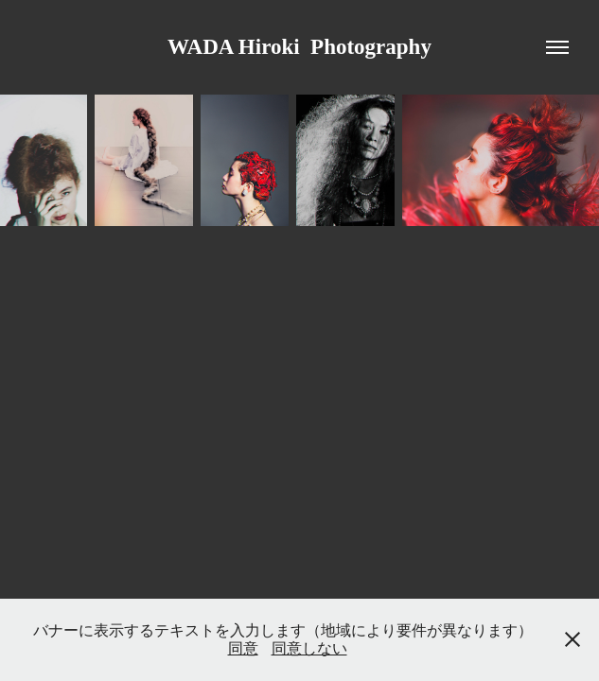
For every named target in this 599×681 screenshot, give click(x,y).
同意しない (309, 648)
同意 (243, 648)
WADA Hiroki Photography (299, 47)
